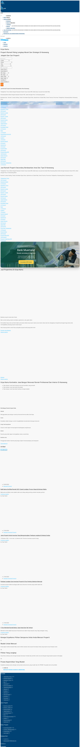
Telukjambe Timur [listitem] (7, 676)
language (5, 12)
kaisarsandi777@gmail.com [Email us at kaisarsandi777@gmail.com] (9, 740)
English (8, 17)
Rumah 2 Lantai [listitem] (6, 705)
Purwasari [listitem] (5, 698)
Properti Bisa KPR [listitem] (7, 727)
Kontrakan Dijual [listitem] (7, 712)
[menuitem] (4, 42)
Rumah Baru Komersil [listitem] (8, 716)
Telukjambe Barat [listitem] (7, 687)
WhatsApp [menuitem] (5, 669)
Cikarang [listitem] (5, 689)
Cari (2, 83)
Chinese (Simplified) (10, 22)
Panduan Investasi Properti (9, 532)
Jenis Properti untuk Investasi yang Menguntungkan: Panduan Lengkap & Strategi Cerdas (25, 535)
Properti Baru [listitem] (6, 731)
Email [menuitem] (23, 669)
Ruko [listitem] (4, 714)
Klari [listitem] (4, 682)
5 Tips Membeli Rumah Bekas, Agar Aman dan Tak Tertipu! (17, 627)
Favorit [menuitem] (8, 38)
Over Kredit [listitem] (5, 733)
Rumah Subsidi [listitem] (6, 720)
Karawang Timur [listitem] (7, 680)
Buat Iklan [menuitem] (6, 40)
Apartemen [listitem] (5, 721)
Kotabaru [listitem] (5, 691)
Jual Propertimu (7, 30)
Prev (2, 449)
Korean (8, 26)
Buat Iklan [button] (3, 39)
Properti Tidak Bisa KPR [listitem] (8, 729)
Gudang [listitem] (5, 718)
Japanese (8, 19)
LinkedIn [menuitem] (20, 669)
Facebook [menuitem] (15, 669)
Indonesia (8, 15)
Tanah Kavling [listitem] (6, 711)
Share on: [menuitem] (5, 667)
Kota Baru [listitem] (5, 696)
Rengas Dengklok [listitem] (7, 685)
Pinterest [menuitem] (10, 669)
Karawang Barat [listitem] (7, 678)
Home (4, 8)
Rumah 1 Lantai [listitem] (6, 707)
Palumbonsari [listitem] (6, 694)
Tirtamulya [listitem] (5, 699)
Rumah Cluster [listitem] (6, 709)
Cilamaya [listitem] (5, 692)
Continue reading (5, 494)
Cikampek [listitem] (5, 683)
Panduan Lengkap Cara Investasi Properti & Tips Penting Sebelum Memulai (21, 581)
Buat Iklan (5, 31)
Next (5, 449)
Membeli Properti (7, 486)
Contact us (3, 743)
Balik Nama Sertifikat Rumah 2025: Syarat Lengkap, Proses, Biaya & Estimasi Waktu (24, 489)
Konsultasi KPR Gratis (26, 262)
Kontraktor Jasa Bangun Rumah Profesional (14, 33)
